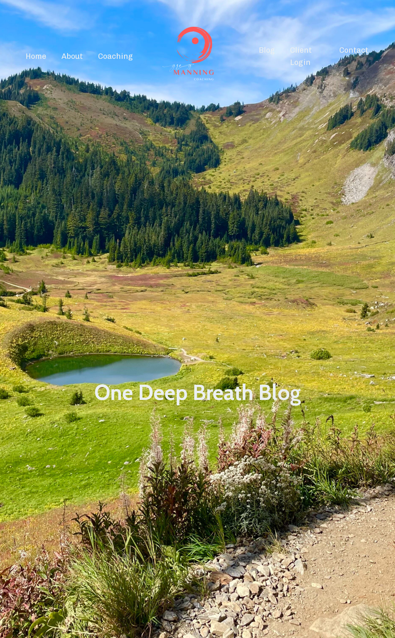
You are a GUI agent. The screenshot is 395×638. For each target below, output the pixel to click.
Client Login (301, 56)
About (72, 56)
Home (36, 56)
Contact (353, 50)
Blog (267, 50)
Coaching (115, 56)
